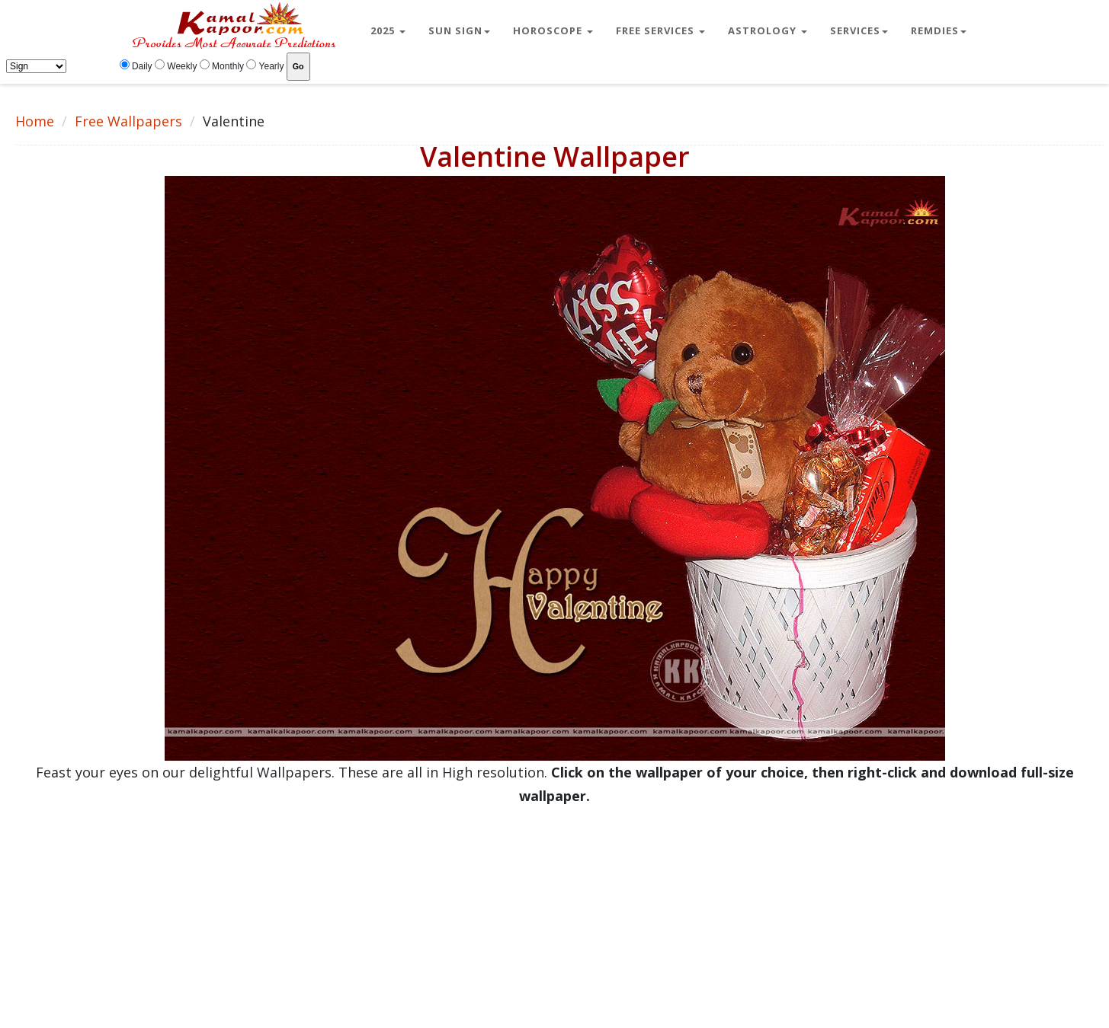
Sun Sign (459, 30)
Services (859, 30)
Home (34, 121)
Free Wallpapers (128, 121)
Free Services (660, 30)
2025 (387, 30)
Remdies (938, 30)
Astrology (767, 30)
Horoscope (553, 30)
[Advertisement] (457, 914)
